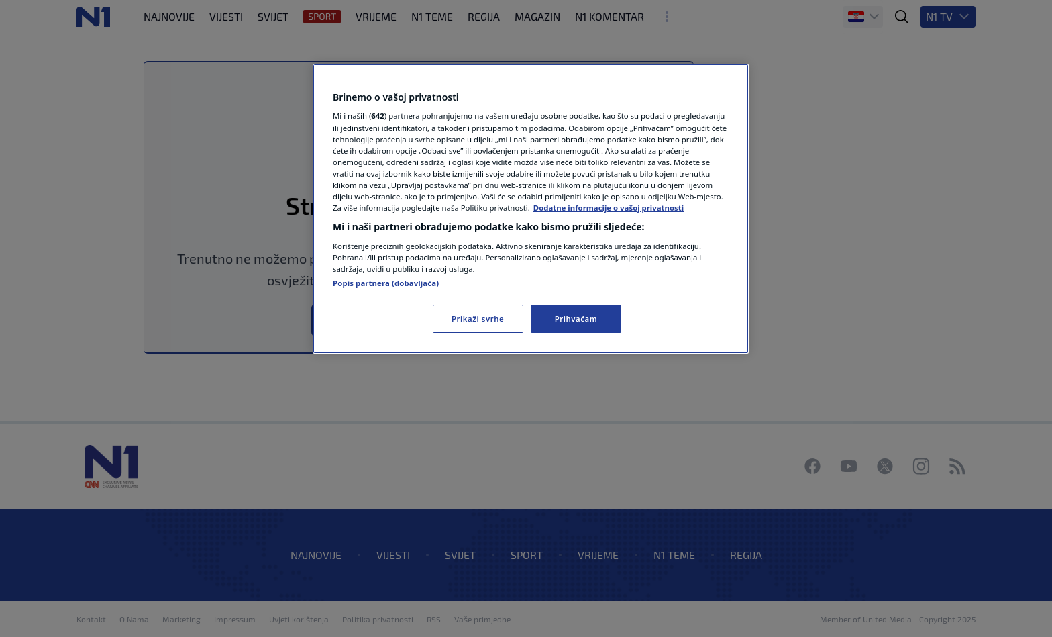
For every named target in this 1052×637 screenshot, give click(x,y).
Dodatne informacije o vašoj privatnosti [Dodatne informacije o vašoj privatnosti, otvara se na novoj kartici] (608, 208)
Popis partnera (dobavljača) (386, 283)
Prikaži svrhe (478, 318)
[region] (531, 209)
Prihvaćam (576, 318)
